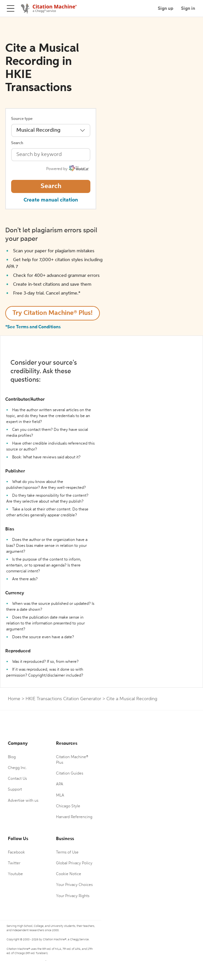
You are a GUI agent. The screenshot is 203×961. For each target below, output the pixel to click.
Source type (21, 119)
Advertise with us (23, 801)
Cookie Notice (68, 874)
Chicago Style (68, 806)
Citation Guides (69, 774)
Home (14, 699)
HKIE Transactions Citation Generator (63, 699)
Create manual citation (51, 200)
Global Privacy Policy (74, 863)
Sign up (165, 8)
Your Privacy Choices (74, 885)
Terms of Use (67, 853)
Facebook (16, 853)
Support (15, 790)
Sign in (188, 8)
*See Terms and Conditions (33, 327)
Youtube (15, 874)
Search (17, 143)
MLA (60, 796)
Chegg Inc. (17, 768)
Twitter (14, 863)
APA (59, 784)
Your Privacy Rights (72, 896)
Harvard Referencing (74, 817)
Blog (12, 757)
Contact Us (17, 779)
